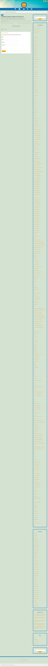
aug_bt (35, 99)
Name (3, 36)
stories (35, 488)
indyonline (35, 304)
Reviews (35, 431)
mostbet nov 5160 (36, 357)
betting (35, 146)
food (3, 29)
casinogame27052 (36, 207)
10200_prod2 (36, 44)
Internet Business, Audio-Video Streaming (40, 310)
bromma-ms (36, 156)
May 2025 (35, 558)
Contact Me (32, 8)
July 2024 (35, 577)
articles (35, 93)
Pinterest (45, 1)
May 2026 (35, 535)
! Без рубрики (36, 32)
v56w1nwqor (36, 513)
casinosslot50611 (36, 228)
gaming (35, 285)
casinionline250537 (37, 186)
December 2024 (36, 567)
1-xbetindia (35, 36)
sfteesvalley (35, 460)
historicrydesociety (37, 298)
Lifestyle (35, 344)
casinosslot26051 (36, 222)
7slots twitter (36, 72)
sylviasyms (35, 492)
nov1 (35, 382)
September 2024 (36, 573)
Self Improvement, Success (38, 441)
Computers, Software (37, 253)
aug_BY (35, 101)
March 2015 (36, 603)
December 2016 (36, 596)
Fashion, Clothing (36, 260)
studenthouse (36, 490)
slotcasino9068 (36, 469)
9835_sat (35, 80)
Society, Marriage (36, 473)
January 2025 (36, 565)
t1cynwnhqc (36, 496)
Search (40, 651)
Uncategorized (36, 507)
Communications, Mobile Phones (38, 241)
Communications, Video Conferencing (39, 243)
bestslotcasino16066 (37, 137)
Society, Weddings (36, 479)
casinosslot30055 (36, 226)
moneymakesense (36, 355)
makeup (35, 348)
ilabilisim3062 (36, 302)
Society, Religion (36, 477)
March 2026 (36, 539)
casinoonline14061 (36, 215)
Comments (36, 641)
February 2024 (36, 586)
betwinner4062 (36, 148)
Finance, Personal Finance (37, 272)
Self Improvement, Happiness (38, 439)
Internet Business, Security (38, 321)
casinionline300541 (37, 192)
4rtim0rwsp (35, 70)
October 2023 (36, 594)
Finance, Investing (36, 270)
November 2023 (36, 592)
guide (35, 291)
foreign (35, 279)
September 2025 (36, 550)
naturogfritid (36, 367)
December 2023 (36, 590)
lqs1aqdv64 (35, 346)
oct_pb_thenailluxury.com (37, 395)
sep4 (34, 456)
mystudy (35, 365)
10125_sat (35, 40)
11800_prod (36, 57)
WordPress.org (36, 643)
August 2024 (36, 575)
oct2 (34, 399)
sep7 (34, 458)
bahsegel (35, 114)
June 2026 (35, 533)
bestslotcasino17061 (37, 139)
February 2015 (36, 605)
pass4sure (35, 414)
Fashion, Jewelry (36, 262)
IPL (34, 329)
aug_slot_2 (35, 108)
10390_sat (35, 51)
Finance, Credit (36, 264)
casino (35, 196)
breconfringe (36, 154)
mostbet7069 (36, 361)
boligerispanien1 (36, 152)
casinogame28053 (36, 209)
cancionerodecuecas (37, 177)
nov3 (35, 384)
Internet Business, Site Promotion (39, 325)
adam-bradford (36, 89)
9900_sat (35, 82)
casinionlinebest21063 (37, 194)
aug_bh (35, 97)
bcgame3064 (36, 120)
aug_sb (35, 106)
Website (3, 42)
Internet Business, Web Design (38, 327)
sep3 (34, 454)
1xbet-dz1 (35, 61)
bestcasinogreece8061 (37, 129)
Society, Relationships (37, 475)
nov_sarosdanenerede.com (38, 380)
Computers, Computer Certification (39, 245)
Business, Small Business (37, 175)
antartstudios (36, 91)
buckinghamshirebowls (37, 158)
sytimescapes (36, 494)
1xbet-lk (35, 63)
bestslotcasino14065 (37, 135)
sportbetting (36, 481)
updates (35, 509)
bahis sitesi (35, 112)
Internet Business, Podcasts (38, 319)
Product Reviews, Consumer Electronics (39, 422)
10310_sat (35, 49)
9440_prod (35, 74)
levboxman (35, 342)
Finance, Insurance (36, 268)
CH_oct (35, 234)
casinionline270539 (37, 190)
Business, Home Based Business (38, 171)
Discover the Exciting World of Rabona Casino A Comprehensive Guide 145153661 (39, 627)
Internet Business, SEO (37, 323)
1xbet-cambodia (36, 59)
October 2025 (36, 548)
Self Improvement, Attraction (38, 433)
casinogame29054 (36, 211)
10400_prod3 (36, 53)
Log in (35, 637)
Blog (27, 8)
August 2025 (36, 552)
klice (34, 338)
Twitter (43, 1)
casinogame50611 (36, 213)
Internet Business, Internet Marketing (39, 317)
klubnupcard (36, 340)
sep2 (34, 452)
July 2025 (35, 554)
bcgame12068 (36, 118)
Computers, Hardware (37, 251)
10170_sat (35, 42)
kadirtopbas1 (36, 336)
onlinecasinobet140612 (37, 405)
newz (35, 374)
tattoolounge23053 (37, 498)
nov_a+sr (35, 378)
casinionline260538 (37, 188)
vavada (35, 515)
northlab (35, 376)
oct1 (34, 397)
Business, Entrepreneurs (37, 169)
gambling (35, 281)
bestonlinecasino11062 (37, 131)
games (35, 283)
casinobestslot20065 (37, 203)
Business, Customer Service (38, 167)
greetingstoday (36, 289)
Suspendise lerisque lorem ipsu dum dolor (12, 16)
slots (34, 471)
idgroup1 (35, 300)
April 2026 (35, 537)
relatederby (35, 424)
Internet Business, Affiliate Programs (39, 308)
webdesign (5, 29)
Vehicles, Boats (36, 519)
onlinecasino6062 (36, 403)
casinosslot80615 (36, 232)
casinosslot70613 (36, 230)
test (34, 500)
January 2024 (36, 588)
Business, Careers (36, 165)
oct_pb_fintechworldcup (37, 393)
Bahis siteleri (36, 110)
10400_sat (35, 55)
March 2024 (36, 584)
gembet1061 (36, 287)
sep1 (34, 450)
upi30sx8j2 (35, 511)
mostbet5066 (36, 359)
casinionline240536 (37, 184)
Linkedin (47, 1)
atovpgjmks (35, 95)
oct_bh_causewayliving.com (38, 386)
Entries (35, 639)
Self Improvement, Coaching (38, 435)
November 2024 (36, 569)
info (34, 306)
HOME (15, 8)
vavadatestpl (36, 517)
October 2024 (36, 571)
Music (35, 363)
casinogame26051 (36, 205)
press (35, 418)
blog (34, 150)
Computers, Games (37, 249)
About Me (19, 8)
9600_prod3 (36, 76)
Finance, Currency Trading (37, 266)
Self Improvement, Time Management (39, 443)
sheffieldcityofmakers (37, 462)
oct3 (34, 401)
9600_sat (35, 78)
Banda (35, 116)
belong (35, 127)
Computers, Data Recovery (38, 247)
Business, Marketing (37, 173)
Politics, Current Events (37, 416)
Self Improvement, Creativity (38, 437)
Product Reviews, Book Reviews (38, 420)
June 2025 (35, 556)
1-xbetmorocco (36, 38)
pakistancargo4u (36, 412)
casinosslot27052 (36, 224)
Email (3, 39)
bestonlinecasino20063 (37, 133)
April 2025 (35, 560)
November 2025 (36, 546)
